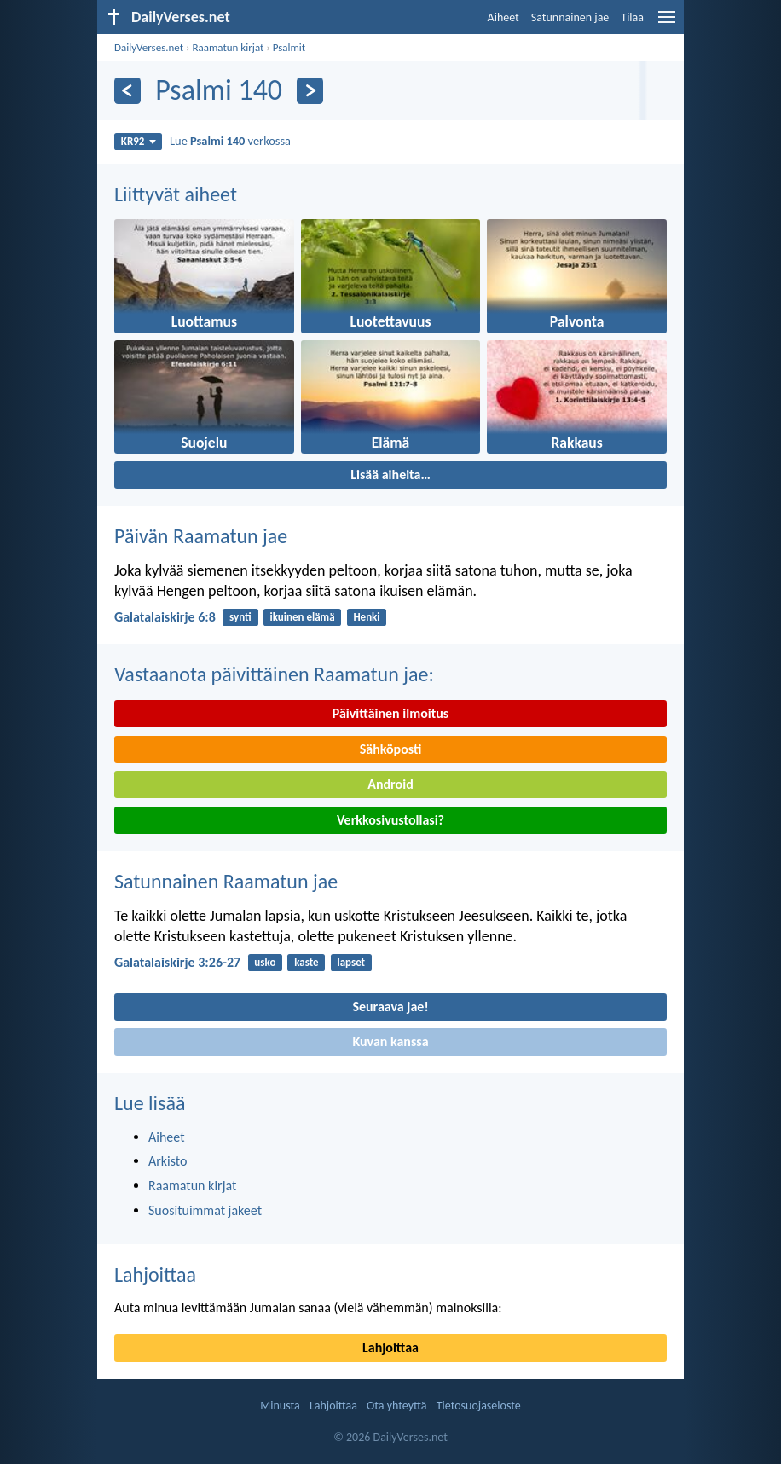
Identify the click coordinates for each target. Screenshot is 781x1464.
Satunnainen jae (570, 17)
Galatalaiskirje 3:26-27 (177, 962)
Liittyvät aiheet (175, 194)
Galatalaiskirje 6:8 (165, 617)
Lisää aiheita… (390, 474)
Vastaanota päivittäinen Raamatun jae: (274, 674)
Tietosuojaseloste (479, 1405)
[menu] (667, 23)
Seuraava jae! (390, 1006)
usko (264, 962)
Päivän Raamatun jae (200, 536)
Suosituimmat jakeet (205, 1210)
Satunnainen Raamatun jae (226, 881)
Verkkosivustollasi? (390, 820)
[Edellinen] (127, 91)
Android (390, 784)
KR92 (138, 141)
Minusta (279, 1405)
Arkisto (168, 1161)
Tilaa (632, 17)
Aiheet (503, 17)
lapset (351, 962)
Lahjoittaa (155, 1274)
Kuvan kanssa (390, 1041)
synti (240, 616)
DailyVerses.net (148, 47)
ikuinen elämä (302, 616)
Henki (366, 616)
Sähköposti (391, 749)
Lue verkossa (230, 140)
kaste (306, 962)
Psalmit (289, 47)
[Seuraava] (310, 91)
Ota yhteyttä (396, 1405)
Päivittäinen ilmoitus (390, 713)
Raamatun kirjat (227, 47)
